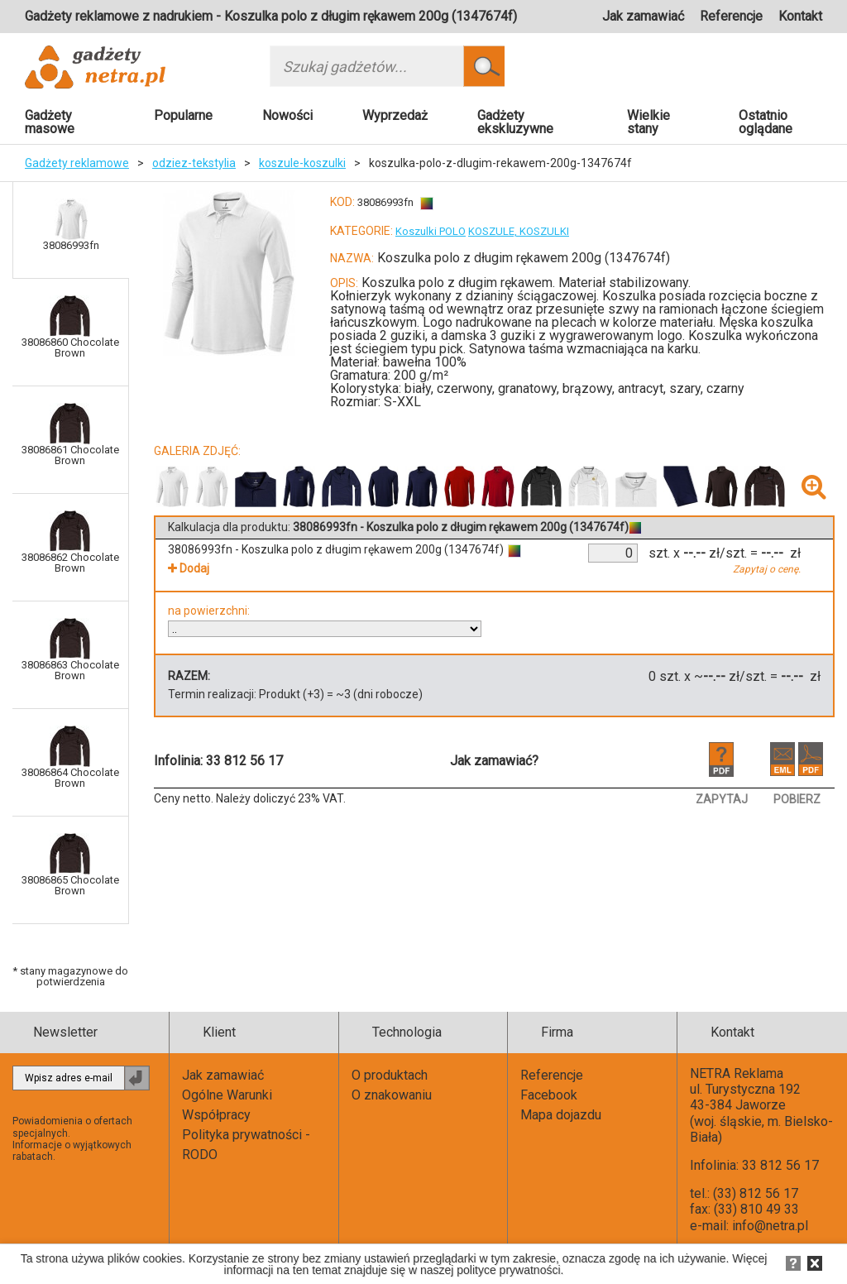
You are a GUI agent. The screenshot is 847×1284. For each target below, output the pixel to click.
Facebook (548, 1095)
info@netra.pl (770, 1226)
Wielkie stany (648, 122)
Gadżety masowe (49, 122)
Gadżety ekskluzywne (515, 122)
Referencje (731, 16)
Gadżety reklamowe (77, 163)
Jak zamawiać (643, 16)
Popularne (183, 115)
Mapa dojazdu (560, 1115)
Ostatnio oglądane (765, 122)
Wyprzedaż (395, 115)
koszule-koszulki (302, 163)
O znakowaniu (392, 1095)
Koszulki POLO (430, 231)
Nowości (287, 115)
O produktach (390, 1075)
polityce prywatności (508, 1270)
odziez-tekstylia (194, 163)
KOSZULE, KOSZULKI (518, 231)
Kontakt (800, 16)
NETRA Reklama (736, 1073)
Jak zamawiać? (494, 761)
